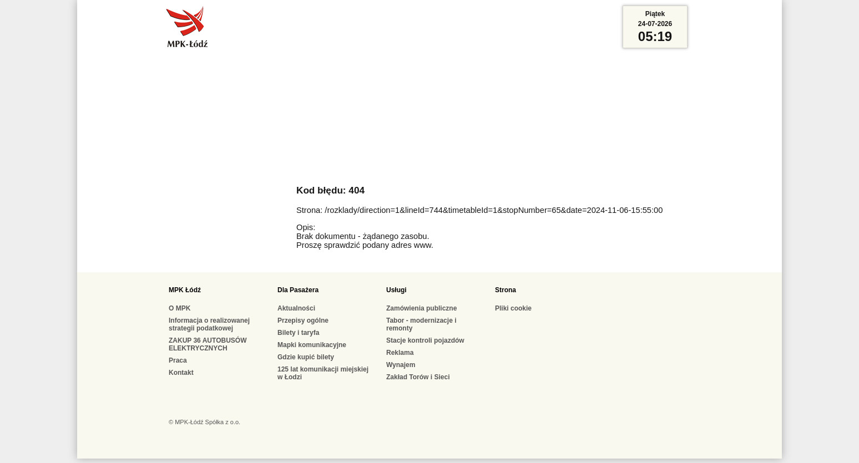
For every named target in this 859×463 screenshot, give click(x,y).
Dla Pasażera (298, 290)
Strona (505, 290)
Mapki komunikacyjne (311, 345)
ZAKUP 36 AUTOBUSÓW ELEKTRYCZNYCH (207, 344)
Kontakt (181, 372)
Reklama (399, 353)
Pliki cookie (513, 308)
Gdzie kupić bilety (305, 357)
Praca (178, 360)
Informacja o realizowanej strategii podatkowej (209, 324)
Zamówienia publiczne (421, 308)
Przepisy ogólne (303, 320)
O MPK (179, 308)
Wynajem (400, 365)
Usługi (396, 290)
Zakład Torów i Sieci (417, 377)
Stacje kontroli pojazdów (425, 340)
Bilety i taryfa (298, 333)
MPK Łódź (185, 290)
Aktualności (296, 308)
